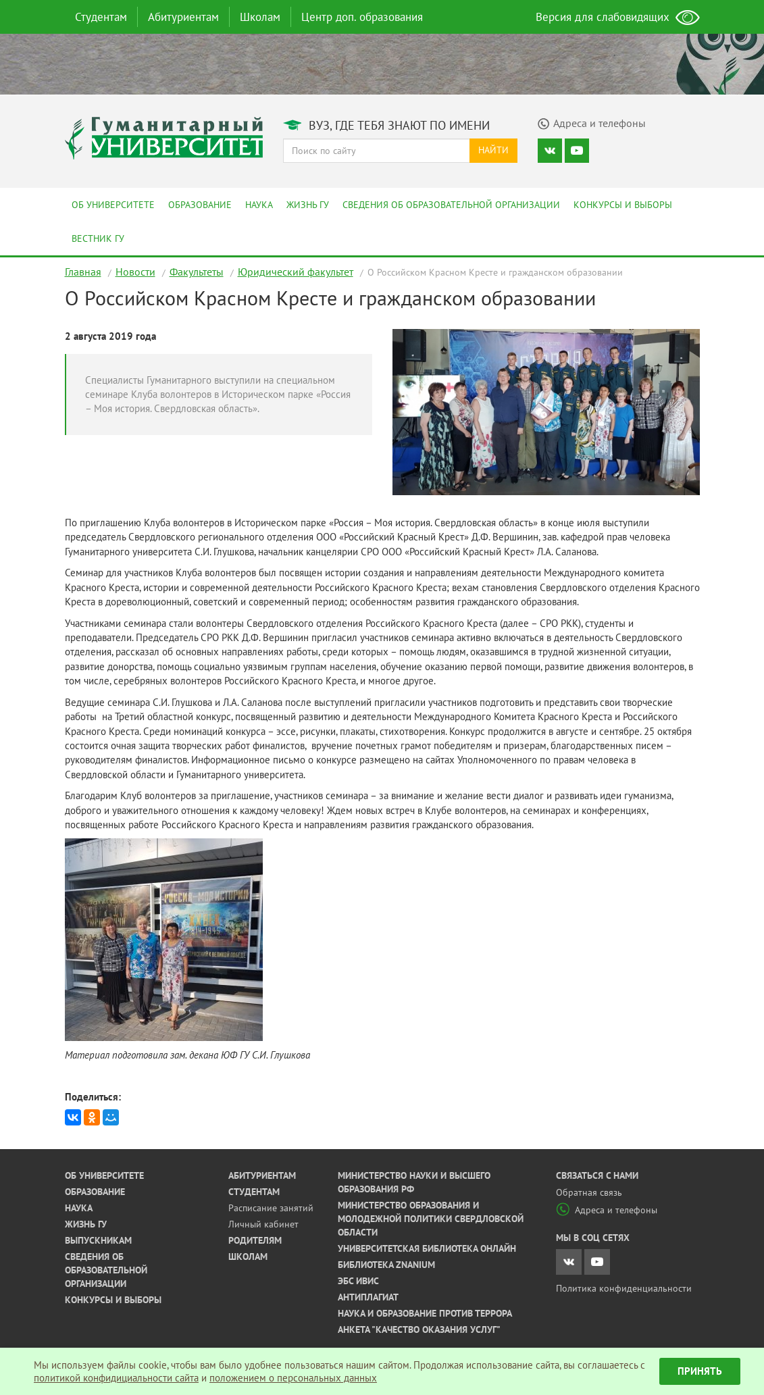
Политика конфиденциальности (624, 1288)
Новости (135, 271)
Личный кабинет (263, 1224)
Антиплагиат (368, 1297)
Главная (83, 271)
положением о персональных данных (293, 1377)
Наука (259, 205)
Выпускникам (98, 1240)
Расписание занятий (270, 1208)
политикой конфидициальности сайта (116, 1377)
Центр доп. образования (362, 16)
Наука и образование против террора (425, 1313)
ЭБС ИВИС (358, 1281)
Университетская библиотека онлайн (427, 1248)
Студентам (101, 16)
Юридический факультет (295, 271)
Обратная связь (589, 1192)
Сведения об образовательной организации (451, 205)
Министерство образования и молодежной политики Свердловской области (431, 1218)
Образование (200, 205)
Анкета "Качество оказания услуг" (419, 1329)
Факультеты (197, 271)
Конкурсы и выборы (623, 205)
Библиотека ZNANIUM (386, 1265)
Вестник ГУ (98, 238)
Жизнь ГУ (307, 205)
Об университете (113, 205)
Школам (260, 16)
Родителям (255, 1240)
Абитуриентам (183, 16)
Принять (700, 1371)
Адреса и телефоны (606, 1210)
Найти (493, 150)
